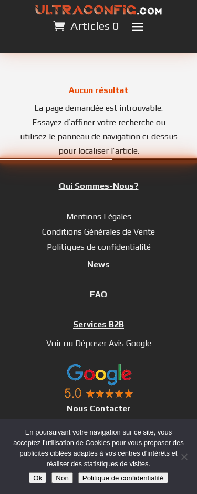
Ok (37, 478)
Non (62, 478)
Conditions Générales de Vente (98, 232)
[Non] (184, 456)
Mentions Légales (98, 216)
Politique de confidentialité (123, 478)
